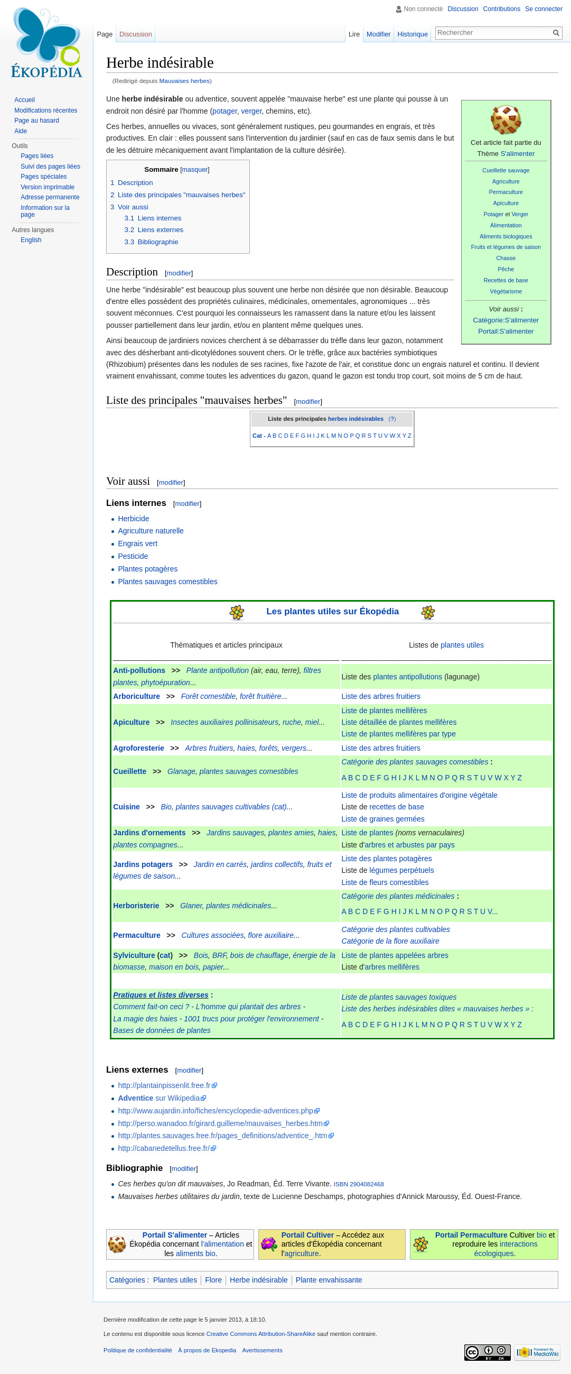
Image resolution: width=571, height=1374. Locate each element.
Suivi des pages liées (50, 166)
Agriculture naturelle (151, 531)
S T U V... (482, 911)
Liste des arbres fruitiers (381, 696)
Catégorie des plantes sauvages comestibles (415, 762)
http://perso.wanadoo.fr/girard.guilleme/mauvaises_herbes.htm (220, 1123)
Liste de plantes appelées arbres (395, 955)
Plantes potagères (147, 569)
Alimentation (506, 225)
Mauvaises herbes (185, 80)
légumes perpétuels (402, 870)
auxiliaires (216, 722)
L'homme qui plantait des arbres (248, 1006)
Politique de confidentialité (138, 1350)
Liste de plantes (368, 832)
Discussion (463, 9)
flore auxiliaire (271, 935)
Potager (493, 214)
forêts (268, 748)
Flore (213, 1280)
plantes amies (291, 832)
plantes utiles (462, 645)
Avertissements (262, 1350)
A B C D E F (361, 911)
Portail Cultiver (308, 1235)
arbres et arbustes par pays (410, 845)
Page (105, 34)
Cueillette (129, 771)
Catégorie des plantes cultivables (396, 929)
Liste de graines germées (383, 819)
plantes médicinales (238, 905)
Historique (412, 34)
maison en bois (174, 967)
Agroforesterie (138, 748)
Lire (354, 34)
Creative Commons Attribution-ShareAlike (261, 1334)
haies (246, 748)
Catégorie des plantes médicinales (398, 896)
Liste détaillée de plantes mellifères (399, 722)
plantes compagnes (145, 845)
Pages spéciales (44, 176)
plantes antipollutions (408, 676)
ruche (292, 722)
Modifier (379, 34)
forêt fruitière (261, 696)
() (392, 419)
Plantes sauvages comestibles (167, 581)
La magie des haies (145, 1019)
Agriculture (506, 181)
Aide (20, 131)
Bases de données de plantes (161, 1030)
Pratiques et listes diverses (161, 995)
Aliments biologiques (506, 236)
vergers (294, 748)
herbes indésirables (355, 419)
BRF (219, 955)
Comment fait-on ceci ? (151, 1006)
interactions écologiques (506, 1249)
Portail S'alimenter (175, 1235)
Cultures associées (213, 935)
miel (312, 722)
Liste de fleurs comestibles (385, 882)
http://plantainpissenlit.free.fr (164, 1085)
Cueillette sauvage (505, 170)
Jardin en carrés (220, 864)
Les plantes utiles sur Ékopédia (333, 611)
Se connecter (544, 9)
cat (165, 955)
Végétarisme (506, 291)
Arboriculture (136, 696)
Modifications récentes (45, 110)
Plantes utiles (175, 1280)
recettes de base (397, 807)
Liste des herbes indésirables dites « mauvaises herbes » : (437, 1008)
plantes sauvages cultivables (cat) (231, 807)
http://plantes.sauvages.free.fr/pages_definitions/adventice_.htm (222, 1135)
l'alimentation (222, 1244)
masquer (195, 169)
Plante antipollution (217, 670)
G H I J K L (401, 911)
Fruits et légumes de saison (506, 247)
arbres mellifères (392, 967)
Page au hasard (36, 120)
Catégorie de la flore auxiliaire (390, 941)
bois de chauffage (259, 955)
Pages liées (37, 156)
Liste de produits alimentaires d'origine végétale (420, 795)
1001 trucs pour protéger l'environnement (251, 1019)
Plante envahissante (329, 1280)
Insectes (184, 722)
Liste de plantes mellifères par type (399, 734)
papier (213, 967)
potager (224, 111)
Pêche (506, 269)
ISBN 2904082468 (359, 1184)
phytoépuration (165, 682)
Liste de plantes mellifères (384, 710)
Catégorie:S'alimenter (506, 320)
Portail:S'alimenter (505, 331)
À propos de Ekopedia (207, 1350)
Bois (201, 955)
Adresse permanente (50, 197)
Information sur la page (45, 211)
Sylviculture (134, 955)
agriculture (302, 1253)
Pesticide (133, 556)
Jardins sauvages (235, 832)
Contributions (502, 9)
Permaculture (506, 192)
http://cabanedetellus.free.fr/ (164, 1148)
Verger (519, 214)
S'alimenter (518, 154)
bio (542, 1235)
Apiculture (506, 203)
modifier (179, 273)
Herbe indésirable (259, 1280)
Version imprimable (47, 187)
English (31, 240)
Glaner (191, 905)
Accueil (24, 100)
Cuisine (126, 807)
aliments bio (196, 1253)
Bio (166, 807)
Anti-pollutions (139, 670)
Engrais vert (137, 543)
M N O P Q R (443, 911)
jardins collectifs (277, 864)
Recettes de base (506, 280)
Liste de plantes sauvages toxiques (399, 997)
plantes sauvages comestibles (249, 771)
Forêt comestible (208, 696)
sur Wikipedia (159, 1098)
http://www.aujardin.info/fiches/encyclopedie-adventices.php (215, 1110)
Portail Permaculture (471, 1235)
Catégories (127, 1280)
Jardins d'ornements (149, 832)
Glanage (181, 771)
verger (251, 111)
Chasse (506, 258)
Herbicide (133, 518)
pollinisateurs (256, 722)
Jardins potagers (143, 864)
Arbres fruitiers (209, 748)
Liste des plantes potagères (387, 858)
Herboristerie (136, 905)
